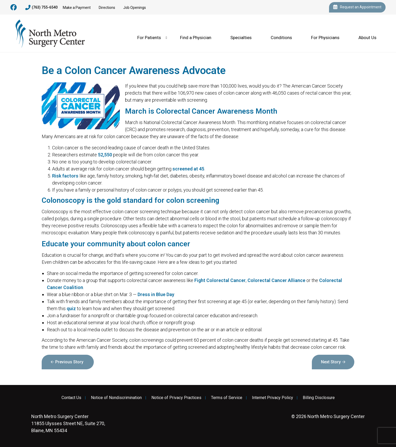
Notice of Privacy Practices (176, 398)
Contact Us (71, 398)
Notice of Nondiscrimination (116, 398)
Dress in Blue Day (156, 294)
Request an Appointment (357, 7)
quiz (71, 308)
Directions (107, 7)
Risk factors (65, 176)
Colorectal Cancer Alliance (276, 280)
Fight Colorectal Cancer (220, 280)
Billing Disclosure (319, 398)
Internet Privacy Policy (272, 398)
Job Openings (134, 7)
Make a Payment (77, 7)
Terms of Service (226, 398)
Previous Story (69, 361)
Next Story (331, 361)
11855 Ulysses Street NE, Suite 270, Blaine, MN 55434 (68, 423)
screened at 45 (188, 169)
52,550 (105, 154)
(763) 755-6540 (41, 7)
